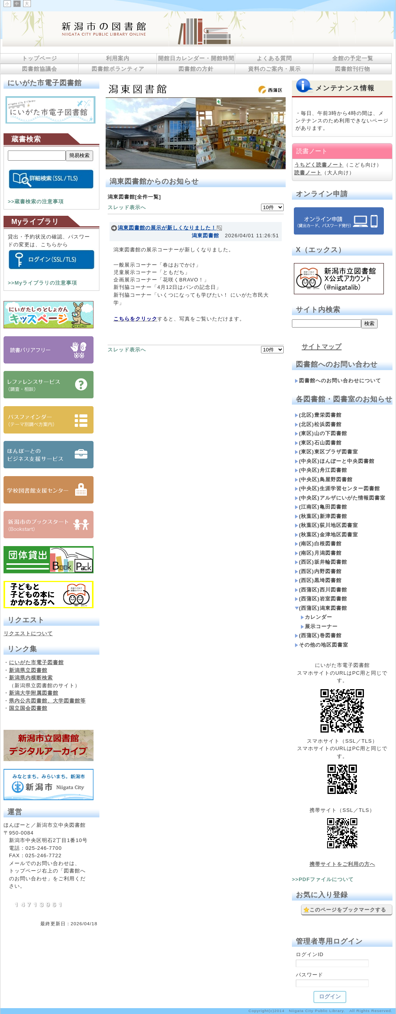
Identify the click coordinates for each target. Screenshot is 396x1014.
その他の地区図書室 (321, 645)
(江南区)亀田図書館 (321, 507)
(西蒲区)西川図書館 (321, 590)
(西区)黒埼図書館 (318, 580)
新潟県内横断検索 (31, 678)
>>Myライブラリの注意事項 (42, 283)
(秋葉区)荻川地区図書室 (326, 525)
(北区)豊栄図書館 (318, 415)
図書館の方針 (196, 69)
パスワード (309, 975)
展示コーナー (319, 626)
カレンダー (316, 617)
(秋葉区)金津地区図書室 (326, 534)
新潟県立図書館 (28, 670)
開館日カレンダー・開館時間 (196, 58)
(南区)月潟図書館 (318, 553)
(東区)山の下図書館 (321, 433)
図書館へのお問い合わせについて (338, 380)
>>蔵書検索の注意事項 (36, 201)
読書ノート (308, 173)
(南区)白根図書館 (318, 543)
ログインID (310, 954)
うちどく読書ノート (319, 165)
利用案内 (118, 58)
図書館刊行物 (352, 69)
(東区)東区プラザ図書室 (326, 452)
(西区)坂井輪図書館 (321, 562)
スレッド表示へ (127, 207)
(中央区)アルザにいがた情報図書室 (340, 498)
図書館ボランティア (118, 69)
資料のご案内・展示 (274, 69)
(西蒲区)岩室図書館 (321, 599)
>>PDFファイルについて (323, 879)
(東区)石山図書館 (318, 443)
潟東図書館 (205, 235)
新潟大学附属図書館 (33, 693)
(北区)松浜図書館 (318, 424)
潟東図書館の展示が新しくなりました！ (167, 228)
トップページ (39, 58)
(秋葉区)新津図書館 (321, 516)
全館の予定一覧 (352, 58)
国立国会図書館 (28, 708)
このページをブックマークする (344, 910)
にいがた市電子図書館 (36, 662)
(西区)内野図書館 (318, 571)
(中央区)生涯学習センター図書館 (337, 488)
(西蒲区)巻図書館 (318, 635)
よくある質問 (274, 58)
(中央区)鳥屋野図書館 (324, 479)
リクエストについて (28, 633)
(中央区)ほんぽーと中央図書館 (334, 461)
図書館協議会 (39, 69)
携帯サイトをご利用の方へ (342, 864)
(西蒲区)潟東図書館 (321, 608)
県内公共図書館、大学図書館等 (47, 701)
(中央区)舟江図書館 (321, 470)
